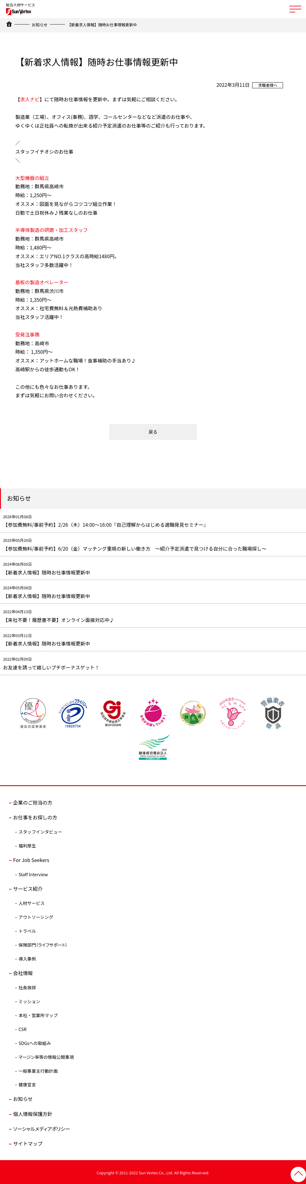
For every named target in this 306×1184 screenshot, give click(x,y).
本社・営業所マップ (38, 1014)
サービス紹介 (27, 888)
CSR (22, 1028)
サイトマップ (27, 1142)
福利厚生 (27, 845)
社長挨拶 (27, 986)
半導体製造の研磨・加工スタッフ (51, 229)
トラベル (27, 930)
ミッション (29, 1000)
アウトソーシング (35, 916)
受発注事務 (27, 334)
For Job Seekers (31, 859)
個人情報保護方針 (32, 1112)
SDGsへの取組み (34, 1042)
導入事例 (27, 958)
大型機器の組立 (32, 177)
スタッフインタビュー (40, 831)
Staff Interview (33, 873)
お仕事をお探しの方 (35, 816)
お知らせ (39, 25)
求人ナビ (30, 99)
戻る (153, 431)
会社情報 (22, 972)
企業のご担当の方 (32, 802)
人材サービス (31, 902)
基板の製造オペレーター (42, 281)
